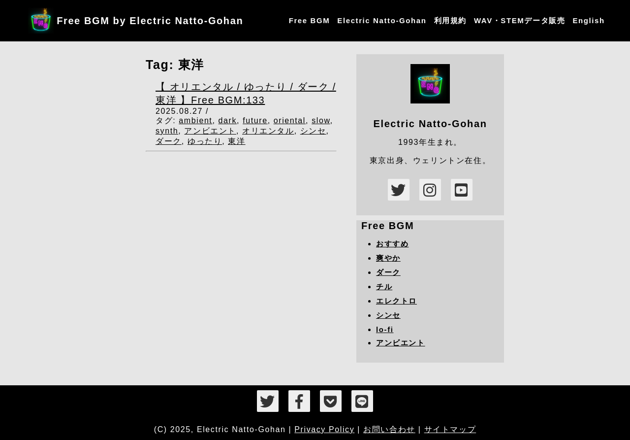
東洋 (236, 141)
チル (384, 286)
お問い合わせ (389, 429)
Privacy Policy (324, 429)
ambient (195, 120)
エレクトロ (396, 301)
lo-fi (385, 329)
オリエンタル (268, 131)
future (255, 120)
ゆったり (205, 141)
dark (228, 120)
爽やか (388, 258)
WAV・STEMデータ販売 (520, 20)
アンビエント (210, 131)
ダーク (169, 141)
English (588, 20)
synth (167, 131)
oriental (290, 120)
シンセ (313, 131)
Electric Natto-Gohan (381, 20)
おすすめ (392, 243)
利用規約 (450, 20)
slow (321, 120)
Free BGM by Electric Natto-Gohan (150, 20)
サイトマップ (450, 429)
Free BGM (309, 20)
